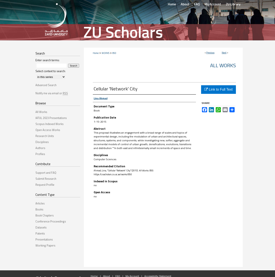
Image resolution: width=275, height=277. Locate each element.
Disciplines (42, 142)
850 (114, 53)
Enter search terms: (47, 60)
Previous (210, 52)
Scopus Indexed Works (49, 124)
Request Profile (44, 185)
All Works (223, 65)
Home (96, 53)
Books (39, 209)
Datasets (41, 227)
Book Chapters (44, 215)
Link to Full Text (218, 89)
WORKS (105, 53)
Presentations (44, 239)
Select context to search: (50, 71)
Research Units (44, 136)
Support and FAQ (45, 172)
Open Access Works (47, 130)
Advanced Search (46, 85)
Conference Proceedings (50, 221)
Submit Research (45, 179)
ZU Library (233, 4)
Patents (40, 233)
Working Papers (45, 245)
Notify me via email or (51, 93)
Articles (40, 203)
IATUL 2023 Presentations (51, 118)
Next (224, 52)
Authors (40, 148)
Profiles (40, 154)
